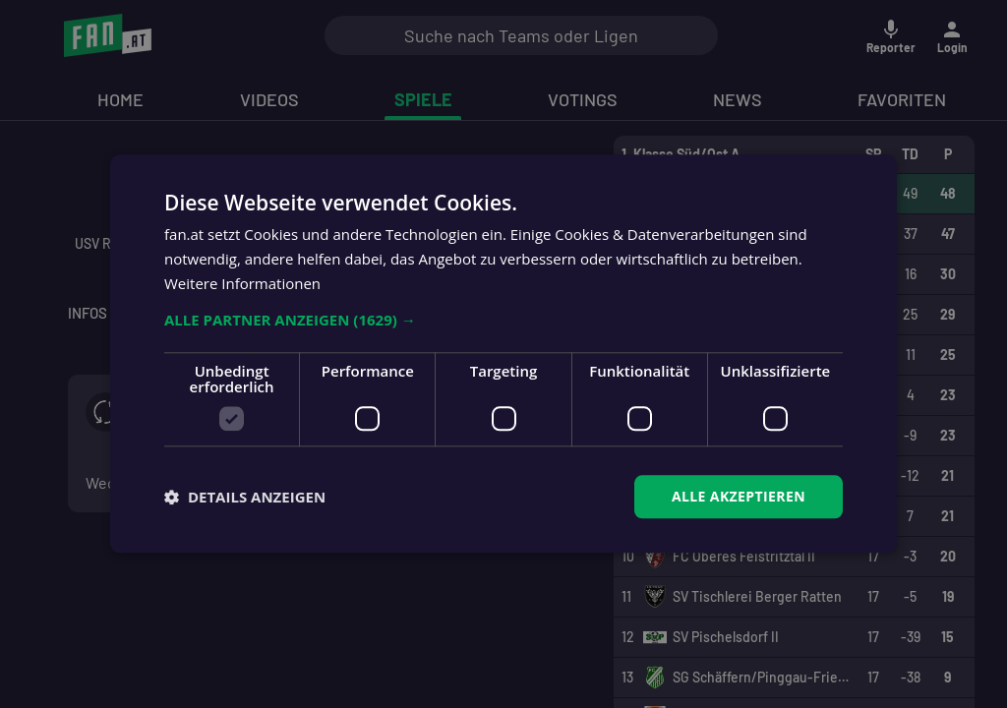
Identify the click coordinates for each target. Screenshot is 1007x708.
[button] (503, 319)
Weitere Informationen (242, 283)
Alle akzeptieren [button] (738, 496)
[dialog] (503, 354)
